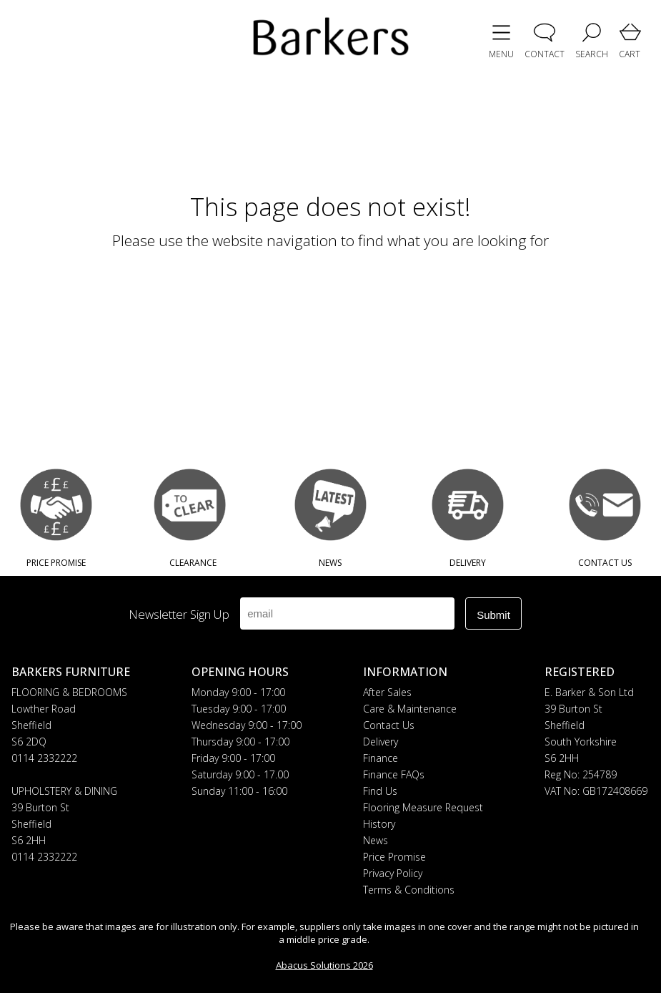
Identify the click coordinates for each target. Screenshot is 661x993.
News (375, 840)
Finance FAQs (393, 774)
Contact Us (388, 725)
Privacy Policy (392, 873)
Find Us (380, 791)
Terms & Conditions (408, 889)
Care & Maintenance (410, 708)
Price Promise (394, 857)
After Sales (387, 692)
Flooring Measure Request (423, 807)
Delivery (380, 741)
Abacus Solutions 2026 (324, 965)
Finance (380, 758)
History (379, 824)
